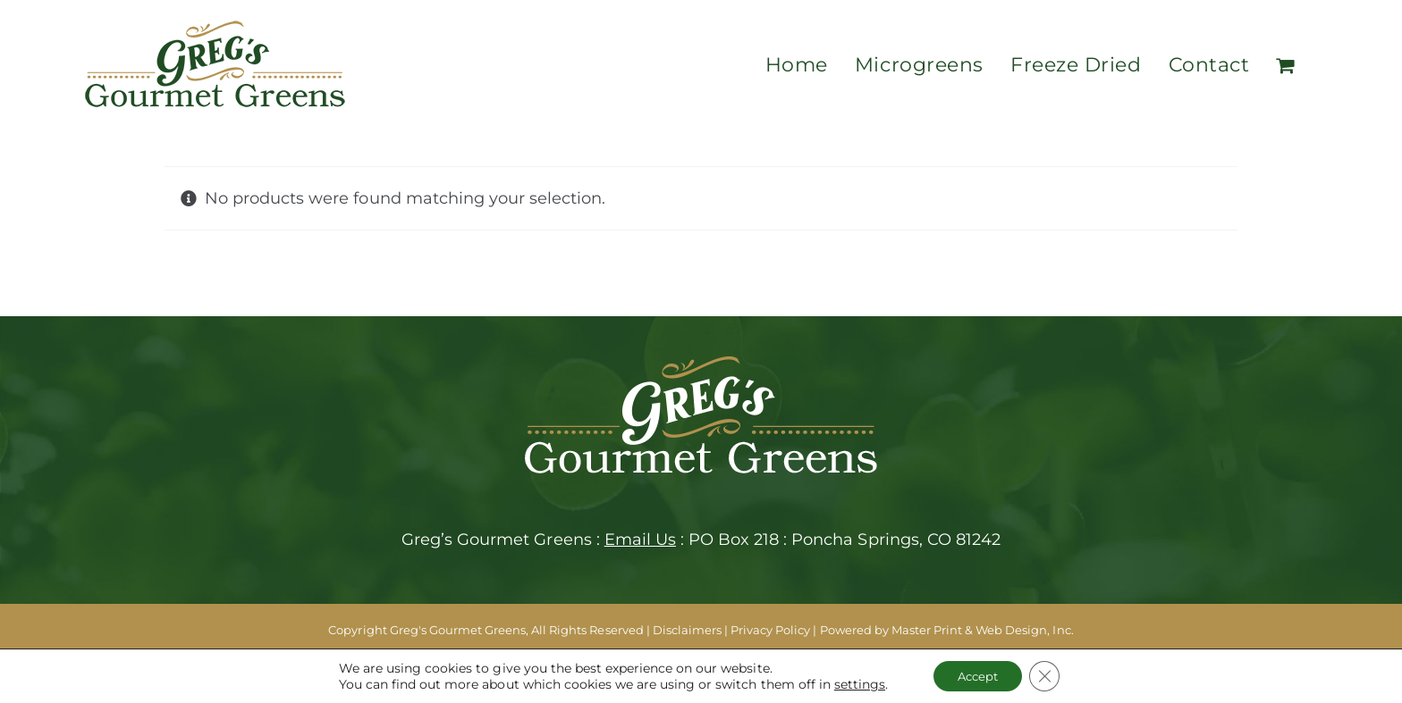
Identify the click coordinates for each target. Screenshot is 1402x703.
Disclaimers (687, 630)
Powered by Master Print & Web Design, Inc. (947, 630)
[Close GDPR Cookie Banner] (1049, 675)
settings (854, 683)
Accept (977, 675)
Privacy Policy (770, 630)
